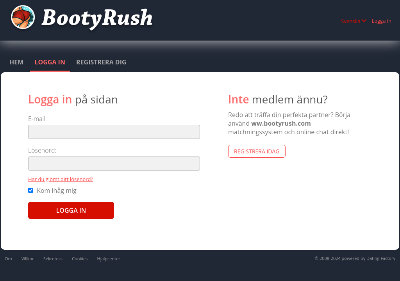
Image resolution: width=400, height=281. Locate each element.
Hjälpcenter (108, 258)
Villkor (27, 258)
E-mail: (37, 118)
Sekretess (52, 258)
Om (8, 258)
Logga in (381, 20)
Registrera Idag (257, 151)
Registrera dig (101, 62)
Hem (16, 62)
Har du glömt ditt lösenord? (60, 179)
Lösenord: (42, 150)
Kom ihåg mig (52, 190)
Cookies (80, 258)
